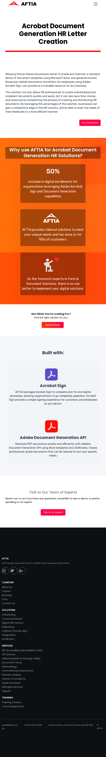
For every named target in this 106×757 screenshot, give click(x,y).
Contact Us (8, 603)
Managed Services (12, 687)
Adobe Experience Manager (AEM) (21, 658)
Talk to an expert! (53, 512)
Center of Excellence (14, 678)
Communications (12, 618)
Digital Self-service (12, 622)
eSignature (8, 626)
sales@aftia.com (10, 725)
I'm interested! (90, 122)
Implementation (11, 682)
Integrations (9, 635)
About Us (7, 587)
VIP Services (8, 654)
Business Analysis (11, 674)
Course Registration (13, 706)
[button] (95, 4)
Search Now (53, 324)
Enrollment (8, 639)
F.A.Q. (5, 599)
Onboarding (8, 614)
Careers (6, 591)
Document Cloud (12, 662)
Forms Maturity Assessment (18, 670)
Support (6, 691)
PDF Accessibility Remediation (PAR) (22, 650)
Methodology (9, 666)
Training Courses (11, 702)
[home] (24, 3)
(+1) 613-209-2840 (33, 725)
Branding (7, 595)
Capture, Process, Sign (14, 631)
